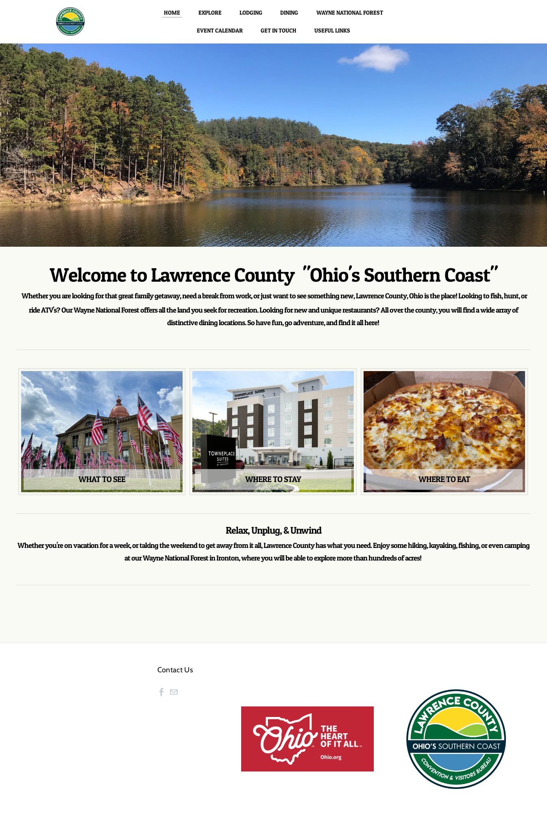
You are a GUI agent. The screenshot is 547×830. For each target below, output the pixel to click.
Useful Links (332, 34)
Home (172, 16)
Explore (210, 16)
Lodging (251, 16)
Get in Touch (278, 34)
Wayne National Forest (349, 16)
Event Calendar (220, 34)
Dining (289, 16)
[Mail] (174, 701)
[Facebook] (161, 701)
